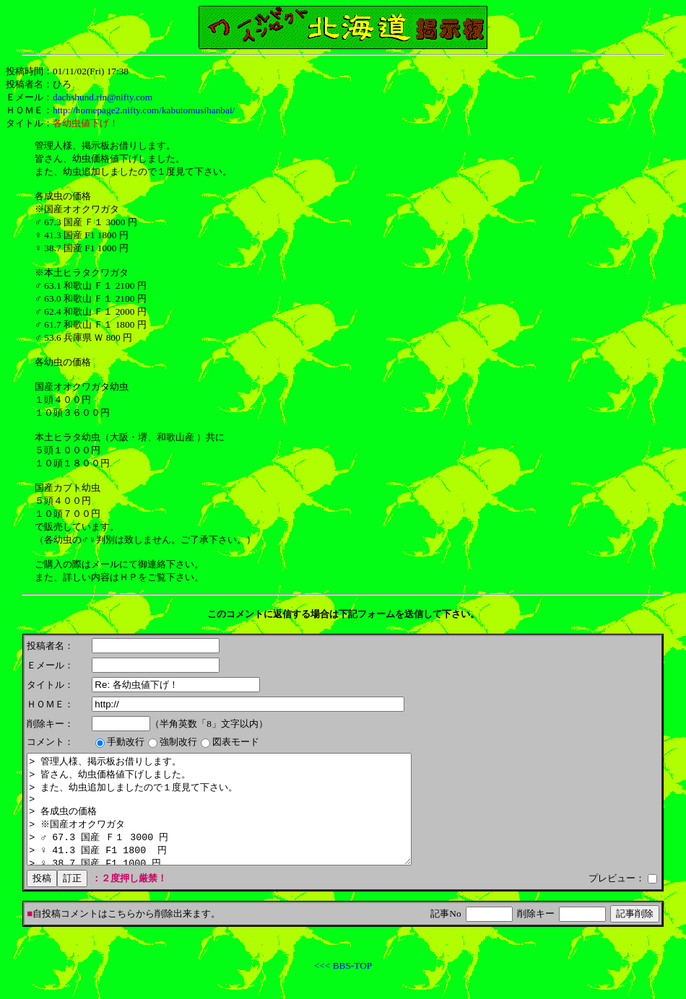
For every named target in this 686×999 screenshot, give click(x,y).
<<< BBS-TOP (343, 987)
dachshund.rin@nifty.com (102, 97)
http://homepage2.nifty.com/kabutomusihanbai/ (144, 110)
